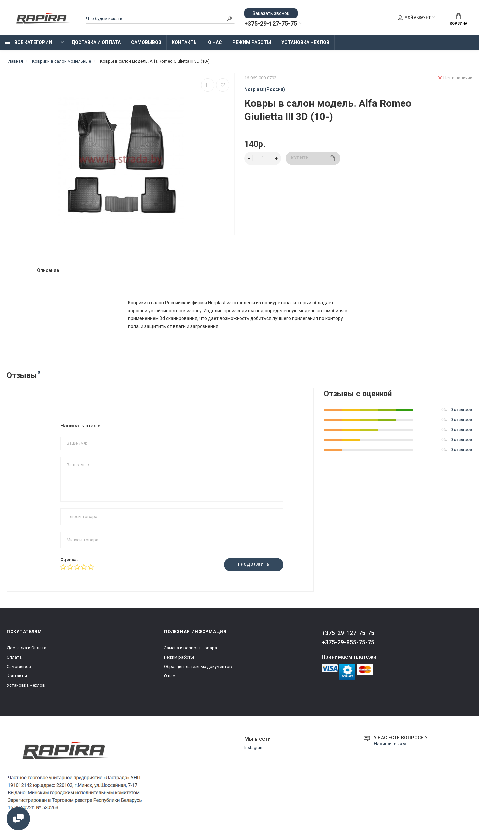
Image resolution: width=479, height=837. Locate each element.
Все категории (28, 42)
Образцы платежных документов (198, 669)
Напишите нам (390, 746)
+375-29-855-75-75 (348, 645)
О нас (215, 42)
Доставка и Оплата (96, 42)
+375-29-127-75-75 (270, 23)
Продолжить (253, 567)
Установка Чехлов (305, 42)
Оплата (14, 660)
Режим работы (251, 42)
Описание (48, 270)
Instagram (254, 750)
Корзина (458, 19)
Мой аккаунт (414, 17)
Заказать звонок (271, 13)
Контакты (185, 42)
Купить (313, 158)
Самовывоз (146, 42)
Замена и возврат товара (190, 650)
